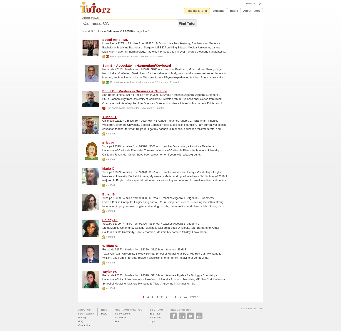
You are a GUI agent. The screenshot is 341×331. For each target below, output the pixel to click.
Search (118, 321)
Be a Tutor (156, 309)
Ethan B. (109, 194)
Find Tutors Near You (128, 309)
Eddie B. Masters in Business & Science (134, 91)
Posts (104, 313)
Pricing (82, 317)
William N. (110, 246)
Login (259, 3)
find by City (120, 317)
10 (185, 296)
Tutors (234, 10)
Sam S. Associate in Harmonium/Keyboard (136, 65)
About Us (84, 309)
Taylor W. (109, 271)
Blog (104, 309)
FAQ (80, 321)
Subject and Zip (90, 18)
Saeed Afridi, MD (115, 39)
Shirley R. (109, 220)
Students (218, 10)
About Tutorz (252, 10)
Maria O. (108, 168)
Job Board (154, 317)
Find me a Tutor (197, 10)
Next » (194, 296)
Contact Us (250, 3)
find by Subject (122, 313)
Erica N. (108, 142)
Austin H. (109, 117)
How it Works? (86, 313)
